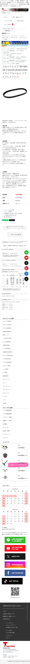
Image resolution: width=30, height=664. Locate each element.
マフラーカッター (13, 37)
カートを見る (7, 24)
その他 (4, 403)
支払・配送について (16, 17)
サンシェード (6, 379)
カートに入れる (15, 234)
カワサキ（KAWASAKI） (21, 57)
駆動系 (17, 63)
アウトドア (5, 437)
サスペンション (6, 36)
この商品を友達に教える (10, 215)
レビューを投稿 (8, 211)
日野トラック (6, 335)
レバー (4, 382)
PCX (7, 37)
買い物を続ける (8, 216)
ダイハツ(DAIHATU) (8, 355)
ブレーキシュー (6, 389)
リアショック (6, 393)
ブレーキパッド (15, 36)
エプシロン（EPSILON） (16, 58)
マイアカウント (9, 635)
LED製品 (5, 424)
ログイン (8, 637)
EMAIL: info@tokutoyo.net (8, 652)
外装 (3, 37)
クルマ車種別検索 (7, 413)
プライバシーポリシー (11, 625)
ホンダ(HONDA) (7, 341)
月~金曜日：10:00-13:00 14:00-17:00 (10, 656)
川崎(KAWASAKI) (7, 331)
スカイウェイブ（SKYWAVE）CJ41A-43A (12, 53)
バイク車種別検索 (10, 50)
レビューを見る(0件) (9, 210)
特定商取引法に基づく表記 (12, 627)
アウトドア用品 (6, 365)
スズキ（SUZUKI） (11, 48)
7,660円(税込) (21, 463)
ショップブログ (7, 20)
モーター (22, 36)
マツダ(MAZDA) (7, 348)
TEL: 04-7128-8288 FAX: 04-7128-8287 (10, 650)
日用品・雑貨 (6, 430)
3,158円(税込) (21, 447)
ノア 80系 (4, 39)
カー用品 (5, 372)
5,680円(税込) (21, 455)
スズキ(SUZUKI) (7, 358)
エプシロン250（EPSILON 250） (18, 61)
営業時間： (5, 654)
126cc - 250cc (6, 52)
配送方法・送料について (9, 616)
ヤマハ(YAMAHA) (7, 328)
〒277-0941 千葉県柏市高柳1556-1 (10, 649)
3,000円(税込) (21, 470)
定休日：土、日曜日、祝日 (8, 657)
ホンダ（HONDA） (7, 321)
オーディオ (5, 427)
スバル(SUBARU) (7, 362)
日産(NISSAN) (6, 345)
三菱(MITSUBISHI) (7, 352)
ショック (5, 396)
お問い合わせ (19, 20)
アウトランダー (23, 37)
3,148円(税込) (21, 478)
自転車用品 (5, 376)
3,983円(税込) (18, 194)
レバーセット (6, 434)
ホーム (5, 17)
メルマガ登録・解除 (10, 632)
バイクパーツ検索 (10, 63)
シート (4, 399)
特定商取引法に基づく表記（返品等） (13, 213)
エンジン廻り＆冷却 (7, 55)
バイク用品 (5, 369)
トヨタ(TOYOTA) (7, 338)
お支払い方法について (8, 613)
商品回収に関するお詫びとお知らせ (12, 605)
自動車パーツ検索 (7, 420)
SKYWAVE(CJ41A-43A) (22, 48)
